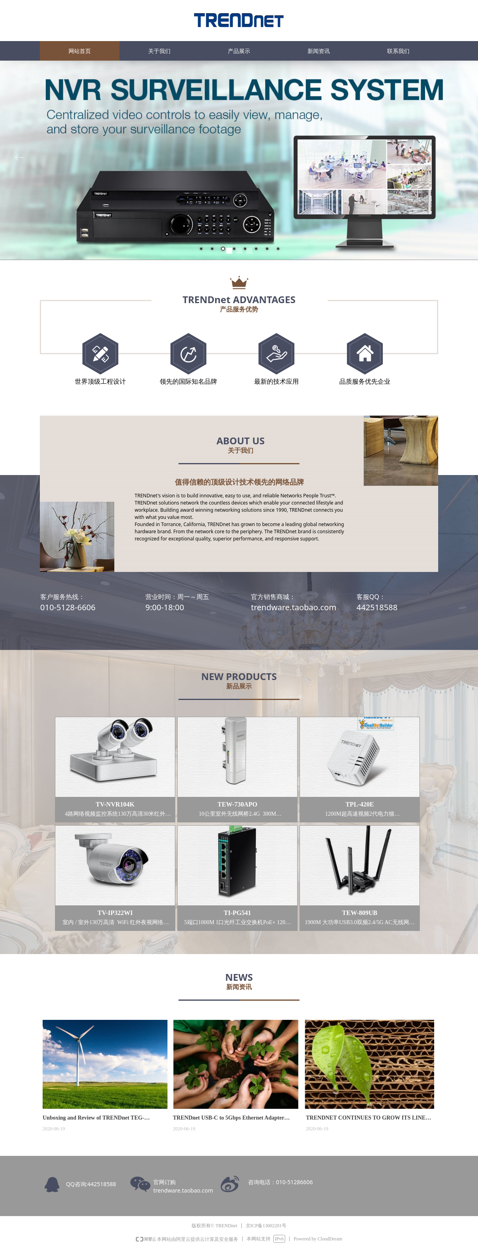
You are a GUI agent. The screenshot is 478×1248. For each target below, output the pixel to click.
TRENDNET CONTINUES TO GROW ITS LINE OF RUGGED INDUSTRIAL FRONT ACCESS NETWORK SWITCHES (365, 1119)
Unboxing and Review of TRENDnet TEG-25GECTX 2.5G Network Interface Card (93, 1119)
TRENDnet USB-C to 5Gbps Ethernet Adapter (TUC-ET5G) (228, 1119)
